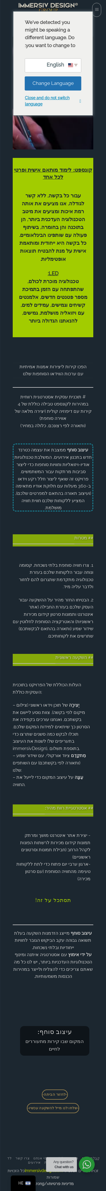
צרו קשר (22, 1158)
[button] (96, 10)
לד (9, 1158)
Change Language (53, 83)
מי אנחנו (40, 1158)
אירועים (34, 1162)
